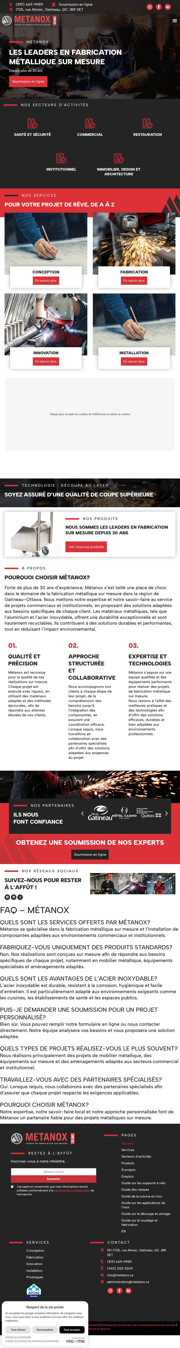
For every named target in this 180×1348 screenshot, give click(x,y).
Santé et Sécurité (32, 134)
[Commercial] (90, 122)
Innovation (34, 1262)
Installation (34, 1269)
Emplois (127, 1175)
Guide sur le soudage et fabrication (139, 1221)
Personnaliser (45, 1329)
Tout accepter (72, 1329)
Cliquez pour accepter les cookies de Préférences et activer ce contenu (90, 414)
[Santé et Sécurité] (32, 122)
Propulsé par (76, 1340)
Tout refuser (18, 1329)
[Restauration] (147, 122)
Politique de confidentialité (18, 1337)
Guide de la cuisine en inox (141, 1195)
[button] (174, 20)
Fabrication (34, 1256)
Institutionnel (61, 169)
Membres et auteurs (96, 1327)
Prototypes (34, 1276)
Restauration (147, 134)
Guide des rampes (135, 1188)
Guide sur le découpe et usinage (145, 1212)
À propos (128, 1168)
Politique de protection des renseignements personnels (138, 1323)
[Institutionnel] (61, 157)
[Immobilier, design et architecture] (118, 157)
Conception (35, 1249)
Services (127, 1148)
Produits (127, 1162)
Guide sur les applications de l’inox (143, 1203)
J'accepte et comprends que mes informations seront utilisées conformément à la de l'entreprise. (55, 1189)
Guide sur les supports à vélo (143, 1182)
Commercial (90, 134)
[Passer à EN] (146, 1230)
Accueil (127, 1142)
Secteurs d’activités (136, 1155)
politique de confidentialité (72, 1189)
